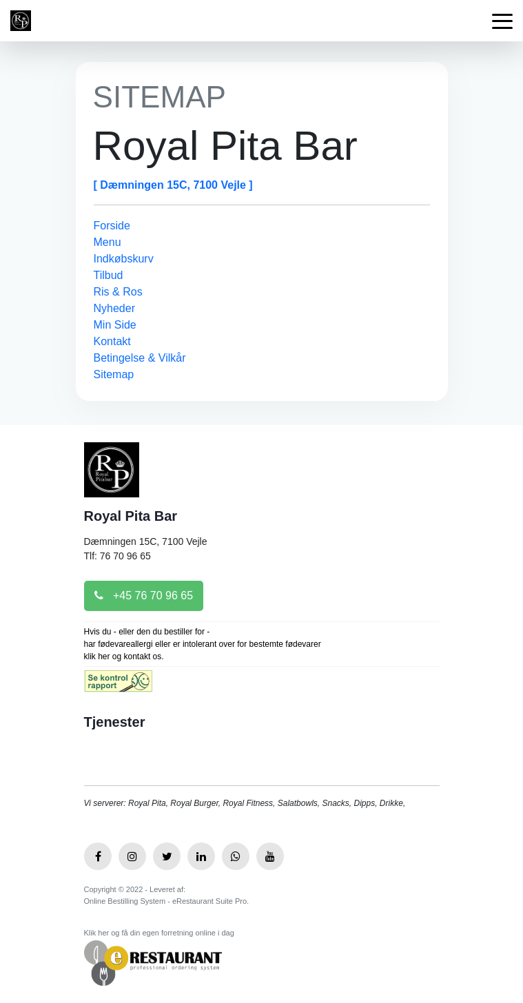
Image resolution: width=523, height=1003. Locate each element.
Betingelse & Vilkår (140, 358)
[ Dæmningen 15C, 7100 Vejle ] (173, 185)
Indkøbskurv (124, 259)
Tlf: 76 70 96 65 (117, 555)
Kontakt (112, 341)
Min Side (115, 325)
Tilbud (108, 275)
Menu (107, 242)
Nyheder (114, 308)
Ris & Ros (118, 292)
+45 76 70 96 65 (144, 595)
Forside (112, 225)
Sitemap (114, 374)
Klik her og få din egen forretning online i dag (159, 933)
